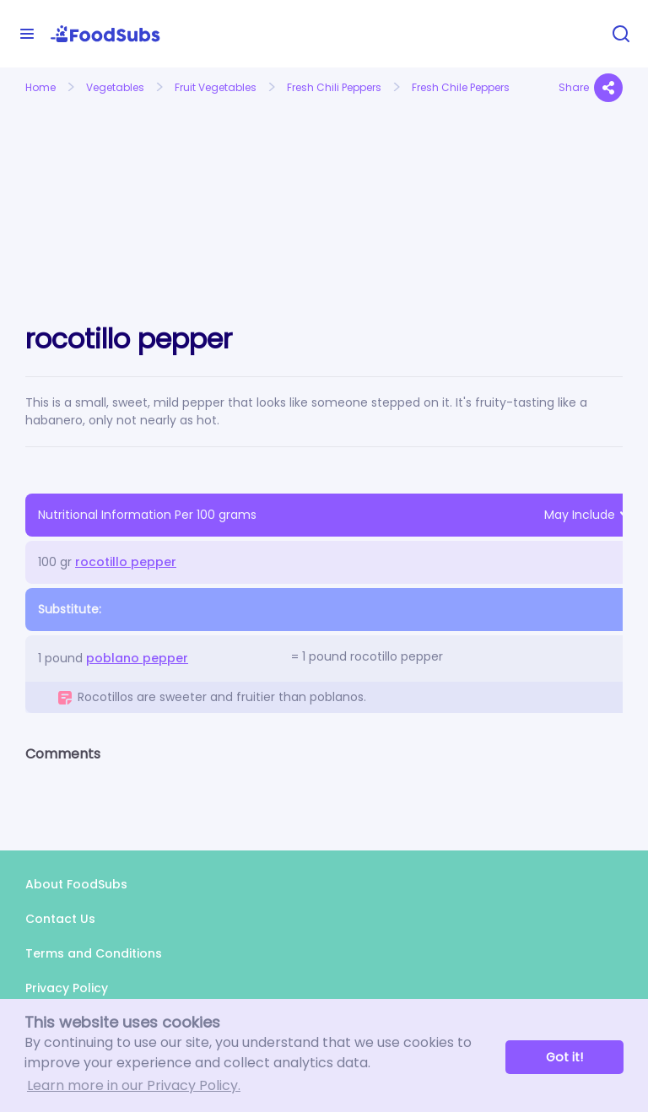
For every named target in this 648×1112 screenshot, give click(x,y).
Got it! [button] (564, 1057)
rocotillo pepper (125, 561)
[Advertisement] (116, 192)
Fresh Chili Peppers (334, 87)
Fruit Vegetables (215, 87)
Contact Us (60, 918)
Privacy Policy (66, 988)
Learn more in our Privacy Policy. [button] (133, 1085)
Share (591, 87)
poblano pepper (137, 658)
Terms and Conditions (93, 953)
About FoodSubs (76, 884)
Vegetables (115, 87)
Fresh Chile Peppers (461, 87)
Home (40, 87)
